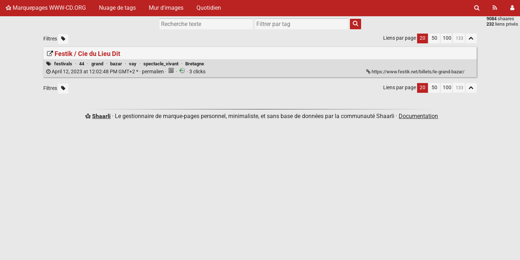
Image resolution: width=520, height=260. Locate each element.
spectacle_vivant (160, 63)
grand (97, 63)
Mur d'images (166, 7)
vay (132, 63)
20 (422, 38)
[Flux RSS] (495, 8)
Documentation (418, 116)
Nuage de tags (117, 7)
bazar (116, 63)
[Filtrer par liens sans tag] (63, 39)
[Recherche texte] (206, 23)
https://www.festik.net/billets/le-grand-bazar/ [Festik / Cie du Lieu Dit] (415, 71)
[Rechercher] (476, 8)
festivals (63, 63)
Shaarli (101, 116)
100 (447, 38)
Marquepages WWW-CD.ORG (46, 7)
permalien (105, 72)
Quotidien (208, 7)
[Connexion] (512, 8)
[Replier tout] (471, 38)
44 (81, 63)
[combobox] (301, 23)
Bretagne (194, 63)
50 (434, 38)
